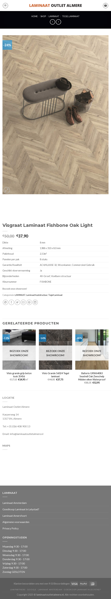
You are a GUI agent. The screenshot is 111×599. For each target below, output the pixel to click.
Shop (43, 16)
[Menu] (5, 5)
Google (31, 589)
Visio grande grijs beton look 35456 (19, 375)
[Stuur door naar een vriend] (23, 302)
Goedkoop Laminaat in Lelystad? (20, 509)
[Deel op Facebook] (11, 302)
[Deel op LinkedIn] (35, 302)
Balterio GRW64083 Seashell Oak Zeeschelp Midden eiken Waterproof (92, 376)
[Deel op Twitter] (17, 302)
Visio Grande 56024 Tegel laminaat (55, 375)
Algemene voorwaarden (15, 521)
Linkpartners (17, 589)
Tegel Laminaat (71, 16)
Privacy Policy (10, 528)
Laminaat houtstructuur (36, 295)
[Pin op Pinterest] (29, 302)
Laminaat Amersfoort (14, 515)
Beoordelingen (62, 583)
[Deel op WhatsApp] (5, 302)
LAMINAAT (54, 16)
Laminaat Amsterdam (14, 502)
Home (34, 16)
